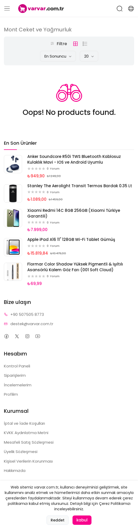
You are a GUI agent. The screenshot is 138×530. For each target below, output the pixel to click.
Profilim (11, 394)
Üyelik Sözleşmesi (20, 451)
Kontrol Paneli (17, 366)
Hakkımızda (14, 470)
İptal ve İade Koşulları (24, 423)
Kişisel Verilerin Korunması (28, 461)
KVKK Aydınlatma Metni (26, 432)
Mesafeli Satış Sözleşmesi (29, 442)
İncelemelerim (17, 385)
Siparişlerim (15, 375)
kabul (82, 524)
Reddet (57, 524)
